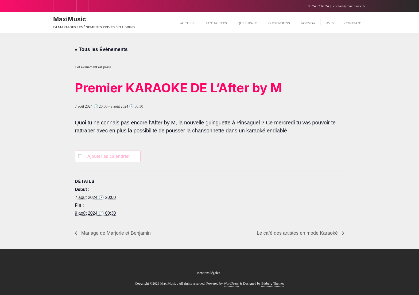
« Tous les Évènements (101, 49)
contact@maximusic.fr (349, 6)
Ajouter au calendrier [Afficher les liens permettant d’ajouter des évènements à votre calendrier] (108, 156)
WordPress (231, 283)
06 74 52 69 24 (318, 6)
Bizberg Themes (272, 283)
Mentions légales (208, 273)
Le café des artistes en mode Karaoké (298, 233)
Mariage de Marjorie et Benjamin (115, 233)
